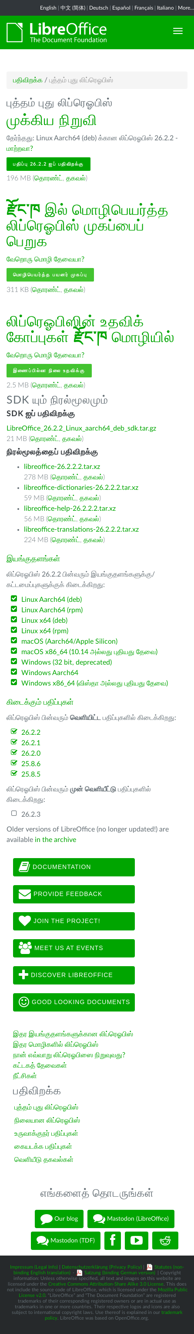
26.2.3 (30, 814)
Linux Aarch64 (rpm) (52, 610)
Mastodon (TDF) (66, 1241)
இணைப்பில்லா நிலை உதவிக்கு (49, 370)
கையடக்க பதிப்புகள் (43, 1146)
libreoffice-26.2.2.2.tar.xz (62, 466)
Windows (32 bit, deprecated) (66, 662)
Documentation (55, 867)
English (48, 7)
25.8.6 (30, 763)
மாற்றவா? (20, 148)
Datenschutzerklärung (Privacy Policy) (102, 1267)
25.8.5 (30, 774)
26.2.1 (30, 743)
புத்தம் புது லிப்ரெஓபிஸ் (46, 1107)
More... (186, 7)
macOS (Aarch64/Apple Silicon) (69, 641)
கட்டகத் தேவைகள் (41, 1065)
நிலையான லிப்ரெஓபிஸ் (47, 1120)
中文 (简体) (72, 7)
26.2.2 (30, 732)
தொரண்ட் (48, 178)
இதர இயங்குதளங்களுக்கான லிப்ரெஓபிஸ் (73, 1034)
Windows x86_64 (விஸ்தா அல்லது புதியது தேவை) (94, 683)
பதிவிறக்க (28, 80)
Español (121, 7)
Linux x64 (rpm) (44, 631)
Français (143, 7)
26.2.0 (30, 753)
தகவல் (76, 178)
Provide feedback (60, 894)
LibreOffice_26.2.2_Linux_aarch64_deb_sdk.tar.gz (81, 428)
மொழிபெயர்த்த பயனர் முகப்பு (50, 274)
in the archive (55, 839)
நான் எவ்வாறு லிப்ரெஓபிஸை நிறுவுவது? (69, 1055)
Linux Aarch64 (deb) (51, 599)
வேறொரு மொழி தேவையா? (45, 259)
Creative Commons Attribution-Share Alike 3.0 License (106, 1284)
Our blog (59, 1219)
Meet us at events (61, 948)
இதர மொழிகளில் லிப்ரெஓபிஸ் (55, 1044)
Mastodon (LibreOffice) (131, 1219)
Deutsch (98, 7)
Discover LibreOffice (66, 975)
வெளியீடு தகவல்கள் (44, 1159)
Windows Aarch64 (49, 672)
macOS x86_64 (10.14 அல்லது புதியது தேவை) (89, 651)
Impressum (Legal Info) (34, 1267)
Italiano (165, 7)
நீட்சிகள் (25, 1076)
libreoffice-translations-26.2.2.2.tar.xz (81, 529)
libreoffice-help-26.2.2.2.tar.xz (70, 508)
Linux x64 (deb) (44, 620)
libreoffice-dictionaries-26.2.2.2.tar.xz (81, 487)
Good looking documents (74, 1002)
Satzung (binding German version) (119, 1272)
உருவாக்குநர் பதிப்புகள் (46, 1133)
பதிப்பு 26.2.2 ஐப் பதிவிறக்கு (48, 164)
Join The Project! (59, 921)
